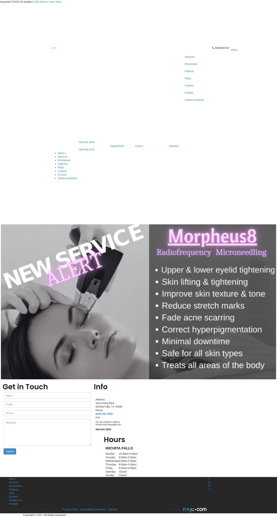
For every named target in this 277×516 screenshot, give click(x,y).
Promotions (64, 160)
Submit (10, 451)
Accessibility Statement (93, 509)
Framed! (13, 503)
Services (62, 156)
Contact (62, 174)
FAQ (11, 493)
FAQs (61, 167)
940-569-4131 (87, 149)
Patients (13, 489)
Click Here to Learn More (48, 1)
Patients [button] (63, 163)
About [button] (62, 153)
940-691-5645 (87, 142)
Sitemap (112, 509)
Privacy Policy (70, 509)
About (12, 478)
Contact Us (15, 500)
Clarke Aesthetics (67, 178)
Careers (62, 171)
